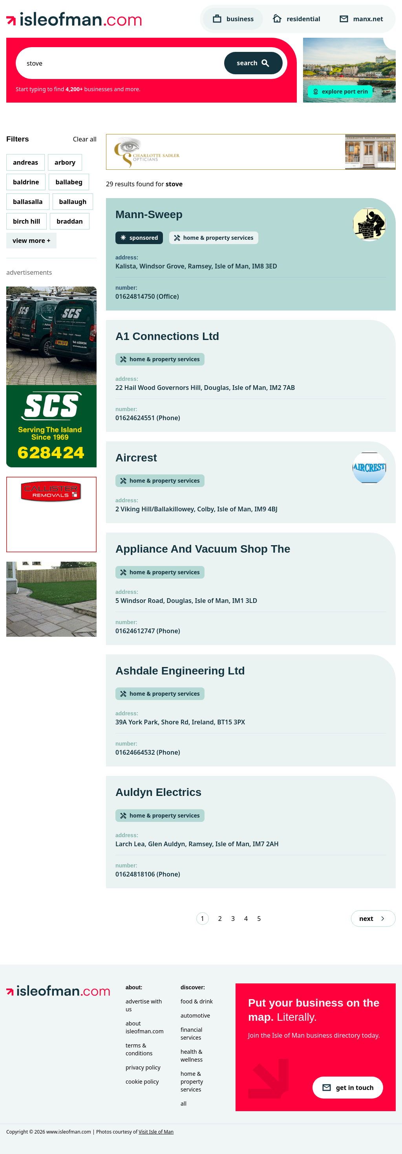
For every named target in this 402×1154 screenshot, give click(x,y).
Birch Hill (26, 221)
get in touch (348, 1087)
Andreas (25, 162)
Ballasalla (28, 201)
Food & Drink (197, 1001)
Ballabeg (68, 182)
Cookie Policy (142, 1081)
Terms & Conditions (139, 1049)
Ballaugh (73, 201)
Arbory (65, 162)
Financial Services (191, 1033)
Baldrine (26, 182)
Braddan (70, 221)
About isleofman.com (145, 1027)
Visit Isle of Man (156, 1131)
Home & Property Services (192, 1081)
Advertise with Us (144, 1005)
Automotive (195, 1015)
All (183, 1103)
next (373, 918)
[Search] (253, 63)
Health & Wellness (192, 1055)
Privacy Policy (143, 1067)
